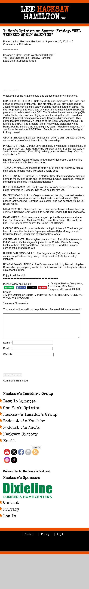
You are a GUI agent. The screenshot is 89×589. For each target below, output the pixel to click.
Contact (11, 508)
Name (7, 347)
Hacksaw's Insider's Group (28, 399)
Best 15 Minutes (19, 406)
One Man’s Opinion (21, 413)
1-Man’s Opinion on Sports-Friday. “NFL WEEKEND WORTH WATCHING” (41, 33)
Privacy (11, 514)
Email (7, 353)
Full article (25, 44)
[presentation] (27, 375)
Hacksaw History (20, 439)
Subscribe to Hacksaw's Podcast (26, 476)
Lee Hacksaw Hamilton (28, 41)
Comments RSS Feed (15, 385)
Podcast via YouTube (24, 426)
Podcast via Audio (21, 433)
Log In (9, 521)
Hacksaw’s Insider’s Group (30, 420)
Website (7, 359)
